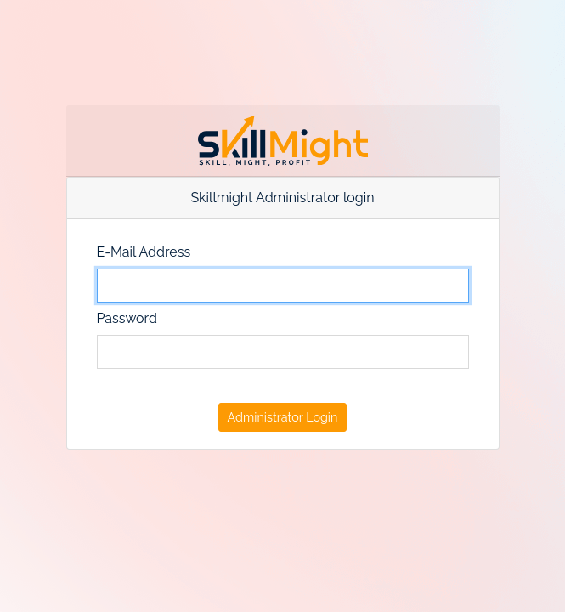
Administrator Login (283, 417)
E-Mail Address (144, 252)
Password (127, 318)
